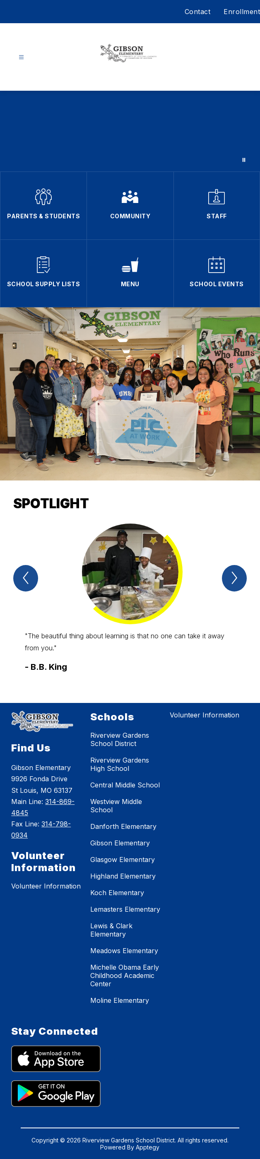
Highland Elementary (123, 876)
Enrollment (242, 11)
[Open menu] (21, 57)
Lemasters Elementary (125, 909)
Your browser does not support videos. (130, 131)
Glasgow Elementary (122, 859)
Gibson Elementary (120, 843)
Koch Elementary (117, 893)
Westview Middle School (116, 805)
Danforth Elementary (123, 826)
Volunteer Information (46, 886)
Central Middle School (125, 785)
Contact (198, 11)
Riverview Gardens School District (119, 739)
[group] (130, 598)
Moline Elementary (119, 1000)
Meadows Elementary (124, 951)
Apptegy (147, 1147)
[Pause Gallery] (243, 160)
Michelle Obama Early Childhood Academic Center (124, 975)
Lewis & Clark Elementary (111, 930)
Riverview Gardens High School (119, 764)
